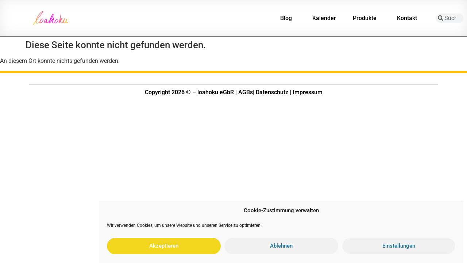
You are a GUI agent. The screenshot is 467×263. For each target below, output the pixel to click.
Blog (288, 18)
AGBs (245, 92)
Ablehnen (281, 248)
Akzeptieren (163, 248)
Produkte (366, 18)
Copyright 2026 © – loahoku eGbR (189, 92)
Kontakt (409, 18)
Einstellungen (398, 248)
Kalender (324, 18)
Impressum (308, 92)
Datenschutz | (273, 92)
